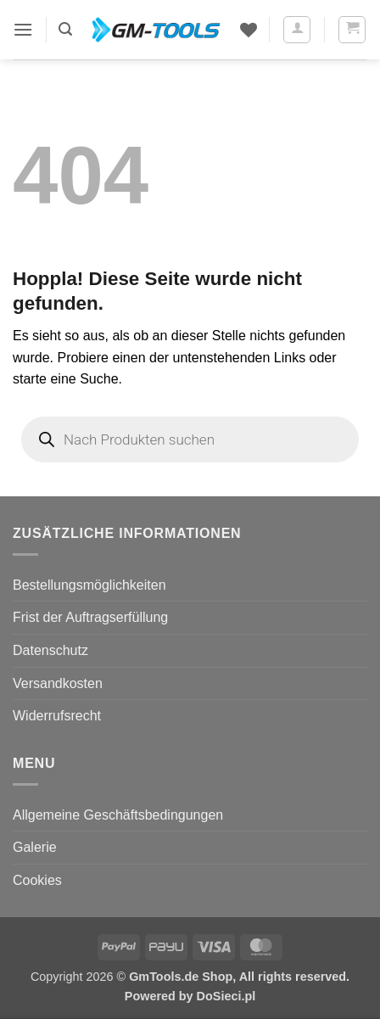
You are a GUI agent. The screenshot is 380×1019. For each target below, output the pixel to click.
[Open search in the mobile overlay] (190, 439)
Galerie (35, 847)
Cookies (37, 880)
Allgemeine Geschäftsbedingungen (118, 815)
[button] (23, 29)
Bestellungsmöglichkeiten (89, 585)
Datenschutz (50, 650)
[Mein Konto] (296, 29)
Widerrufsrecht (57, 715)
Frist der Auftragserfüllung (90, 617)
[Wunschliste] (248, 29)
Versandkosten (58, 683)
